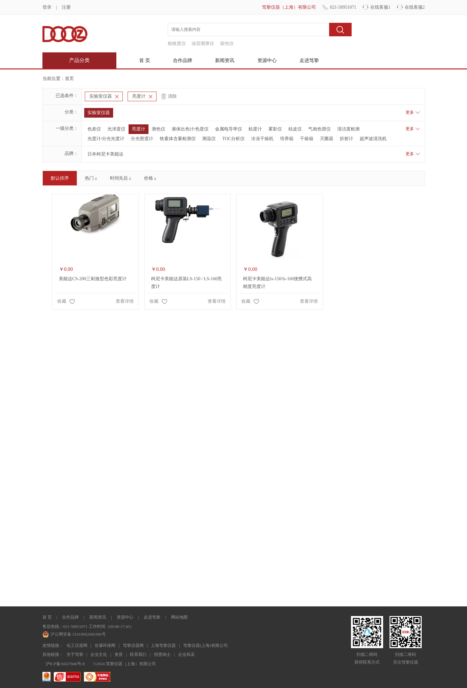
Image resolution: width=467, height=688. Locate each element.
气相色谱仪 (319, 129)
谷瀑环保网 (104, 645)
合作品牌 (182, 60)
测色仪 (158, 129)
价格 (148, 178)
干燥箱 (306, 138)
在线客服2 (415, 7)
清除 (172, 96)
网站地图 (179, 617)
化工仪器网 (77, 645)
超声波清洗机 (373, 138)
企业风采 (186, 654)
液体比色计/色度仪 (190, 129)
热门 (89, 178)
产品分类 (79, 60)
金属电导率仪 (228, 129)
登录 (46, 7)
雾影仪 (275, 129)
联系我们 (138, 654)
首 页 (144, 60)
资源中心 (267, 60)
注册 (66, 7)
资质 (118, 654)
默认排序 (60, 178)
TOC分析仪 (233, 138)
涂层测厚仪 (203, 43)
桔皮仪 (295, 129)
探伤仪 (227, 43)
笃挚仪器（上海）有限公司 (289, 7)
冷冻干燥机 (262, 138)
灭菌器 (326, 138)
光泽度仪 (116, 129)
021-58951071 (343, 7)
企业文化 (98, 654)
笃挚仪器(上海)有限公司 (205, 645)
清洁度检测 (348, 129)
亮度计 (139, 96)
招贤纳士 (162, 654)
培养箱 (286, 138)
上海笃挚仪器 (163, 645)
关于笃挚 (75, 654)
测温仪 (209, 138)
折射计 (346, 138)
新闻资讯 (224, 60)
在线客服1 (380, 7)
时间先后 (119, 178)
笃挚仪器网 (133, 645)
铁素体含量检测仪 (178, 138)
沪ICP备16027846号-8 (65, 663)
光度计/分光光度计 (106, 138)
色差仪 (94, 129)
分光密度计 (142, 138)
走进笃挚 (309, 60)
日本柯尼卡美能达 (105, 154)
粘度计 (255, 129)
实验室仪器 (100, 96)
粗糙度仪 (177, 43)
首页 (69, 78)
